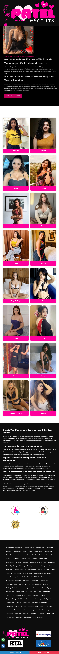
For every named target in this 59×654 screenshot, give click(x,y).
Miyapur (17, 606)
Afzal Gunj (34, 555)
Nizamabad (9, 610)
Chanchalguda (49, 547)
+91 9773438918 (15, 652)
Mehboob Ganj (10, 591)
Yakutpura (42, 606)
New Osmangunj (36, 584)
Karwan (38, 566)
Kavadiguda (41, 613)
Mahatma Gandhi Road (20, 569)
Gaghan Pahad (10, 617)
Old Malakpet (48, 573)
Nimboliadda (46, 591)
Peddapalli (40, 617)
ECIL (29, 558)
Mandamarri (51, 566)
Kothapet (43, 588)
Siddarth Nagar (50, 613)
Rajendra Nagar (20, 591)
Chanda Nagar (38, 599)
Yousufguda (9, 551)
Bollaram (28, 555)
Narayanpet (18, 580)
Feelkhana (18, 602)
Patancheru (17, 610)
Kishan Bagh (22, 566)
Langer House (50, 610)
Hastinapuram (51, 562)
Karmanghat (17, 551)
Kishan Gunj (9, 577)
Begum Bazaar (10, 555)
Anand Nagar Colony (11, 566)
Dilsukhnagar (15, 558)
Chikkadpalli (9, 588)
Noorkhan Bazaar (20, 595)
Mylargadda (50, 588)
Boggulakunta (9, 606)
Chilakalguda (18, 547)
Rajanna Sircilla (38, 551)
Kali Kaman (35, 602)
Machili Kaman (37, 591)
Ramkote (39, 569)
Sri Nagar (42, 595)
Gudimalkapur (35, 588)
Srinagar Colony (27, 573)
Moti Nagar (9, 569)
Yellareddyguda (48, 551)
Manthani (25, 613)
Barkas (29, 595)
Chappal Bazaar (41, 562)
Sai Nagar (18, 562)
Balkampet (26, 580)
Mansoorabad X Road (29, 617)
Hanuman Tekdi (50, 555)
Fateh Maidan (9, 613)
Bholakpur (46, 569)
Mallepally (35, 595)
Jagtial (16, 577)
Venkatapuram (10, 562)
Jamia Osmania (10, 595)
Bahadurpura (30, 566)
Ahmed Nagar (34, 580)
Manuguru (44, 566)
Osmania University (29, 547)
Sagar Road (18, 613)
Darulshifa (25, 562)
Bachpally (41, 555)
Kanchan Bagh (10, 547)
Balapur (8, 558)
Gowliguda (22, 577)
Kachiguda (27, 588)
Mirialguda (36, 577)
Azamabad (33, 562)
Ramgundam (26, 602)
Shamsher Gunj (44, 580)
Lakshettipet (25, 610)
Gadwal (49, 577)
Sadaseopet (19, 617)
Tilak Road (21, 599)
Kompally (23, 606)
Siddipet (43, 577)
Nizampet (34, 558)
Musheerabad (10, 580)
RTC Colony (29, 591)
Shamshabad (29, 599)
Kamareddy (33, 613)
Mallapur (21, 584)
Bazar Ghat (42, 610)
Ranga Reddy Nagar (11, 599)
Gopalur (53, 569)
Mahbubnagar (43, 602)
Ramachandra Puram (11, 584)
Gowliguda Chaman (49, 599)
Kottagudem (33, 610)
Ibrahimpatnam (20, 555)
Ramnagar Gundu (38, 573)
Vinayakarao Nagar (27, 551)
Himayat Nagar (40, 547)
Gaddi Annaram (32, 569)
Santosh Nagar (18, 573)
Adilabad (29, 577)
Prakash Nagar (18, 588)
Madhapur (45, 584)
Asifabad (27, 584)
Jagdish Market (43, 558)
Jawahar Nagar (10, 602)
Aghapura (23, 558)
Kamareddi (9, 573)
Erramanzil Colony (33, 606)
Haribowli (49, 606)
